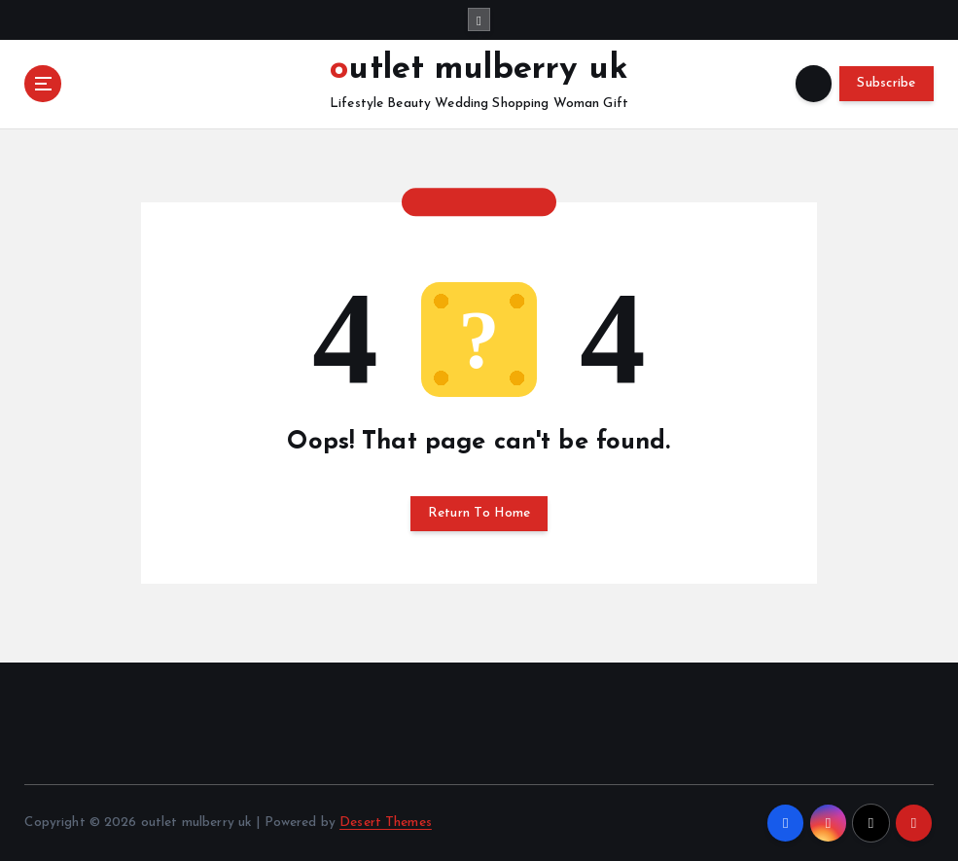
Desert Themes (385, 822)
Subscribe (886, 83)
